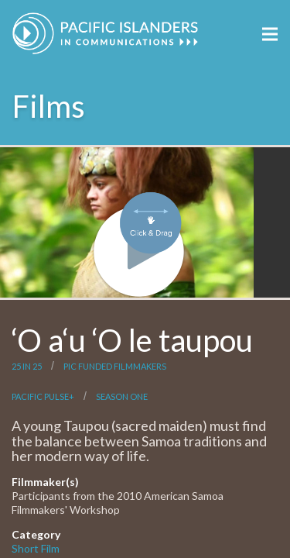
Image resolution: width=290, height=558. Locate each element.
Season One (122, 396)
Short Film (36, 548)
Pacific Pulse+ (43, 396)
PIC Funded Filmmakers (114, 366)
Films (48, 106)
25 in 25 (27, 366)
